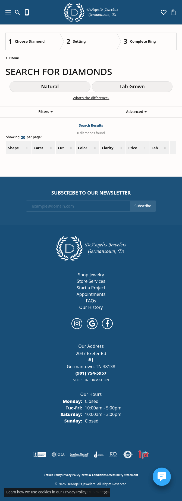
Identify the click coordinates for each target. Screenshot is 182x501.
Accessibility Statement (122, 475)
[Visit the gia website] (58, 454)
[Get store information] (91, 380)
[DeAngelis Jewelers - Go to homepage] (91, 248)
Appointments (91, 294)
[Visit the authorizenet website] (128, 454)
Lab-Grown (132, 86)
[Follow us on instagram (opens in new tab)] (76, 323)
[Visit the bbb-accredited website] (39, 454)
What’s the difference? (91, 97)
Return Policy (53, 475)
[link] (27, 12)
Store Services (91, 281)
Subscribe (142, 206)
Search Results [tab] (91, 125)
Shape (13, 147)
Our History (91, 307)
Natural (50, 86)
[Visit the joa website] (99, 454)
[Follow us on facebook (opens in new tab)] (107, 323)
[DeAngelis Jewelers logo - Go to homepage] (91, 12)
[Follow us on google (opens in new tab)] (92, 323)
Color (82, 147)
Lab (155, 147)
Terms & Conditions (93, 475)
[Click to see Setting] (88, 41)
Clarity (108, 147)
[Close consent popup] (105, 492)
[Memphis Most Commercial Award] (143, 454)
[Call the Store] (91, 373)
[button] (17, 12)
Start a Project (91, 288)
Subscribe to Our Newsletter (91, 193)
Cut (61, 147)
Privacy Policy (71, 475)
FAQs (91, 301)
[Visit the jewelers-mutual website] (79, 454)
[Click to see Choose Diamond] (32, 41)
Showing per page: (24, 138)
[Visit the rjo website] (113, 454)
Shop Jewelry (91, 275)
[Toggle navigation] (7, 12)
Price (132, 147)
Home (14, 58)
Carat (38, 147)
